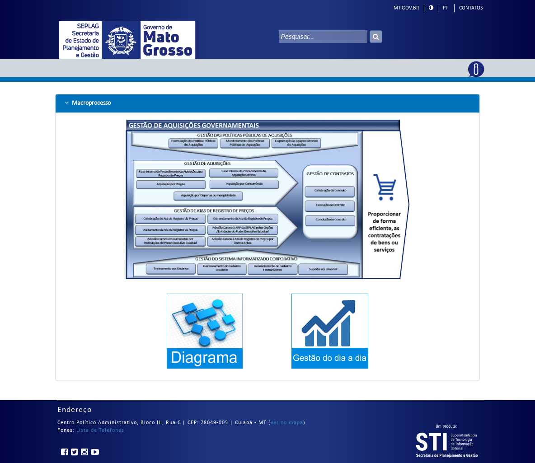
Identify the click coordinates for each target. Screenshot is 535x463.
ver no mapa (287, 423)
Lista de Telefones (100, 430)
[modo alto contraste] (431, 7)
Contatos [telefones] (471, 8)
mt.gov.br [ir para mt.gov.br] (406, 8)
